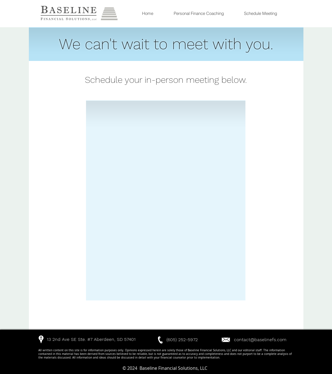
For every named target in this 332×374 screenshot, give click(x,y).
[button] (70, 339)
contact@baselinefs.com (260, 339)
